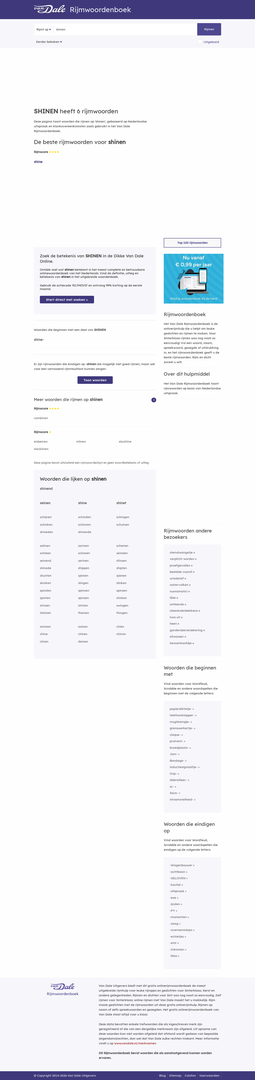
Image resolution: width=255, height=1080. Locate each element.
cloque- (175, 735)
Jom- (173, 754)
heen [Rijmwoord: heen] (173, 623)
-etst (173, 943)
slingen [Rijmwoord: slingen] (83, 583)
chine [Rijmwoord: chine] (44, 634)
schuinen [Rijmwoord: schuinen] (122, 524)
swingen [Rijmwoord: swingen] (122, 605)
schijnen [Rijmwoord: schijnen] (46, 517)
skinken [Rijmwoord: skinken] (45, 583)
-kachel (175, 885)
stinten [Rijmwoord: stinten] (83, 605)
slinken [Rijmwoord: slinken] (121, 583)
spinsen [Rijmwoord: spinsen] (121, 590)
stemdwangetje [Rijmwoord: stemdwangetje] (181, 552)
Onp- (173, 773)
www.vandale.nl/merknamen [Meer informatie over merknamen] (135, 1043)
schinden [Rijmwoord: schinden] (84, 517)
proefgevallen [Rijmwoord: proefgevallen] (180, 565)
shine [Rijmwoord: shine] (38, 162)
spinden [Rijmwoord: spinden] (45, 590)
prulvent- (176, 741)
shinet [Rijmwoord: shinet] (121, 503)
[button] (153, 399)
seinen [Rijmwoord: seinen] (45, 503)
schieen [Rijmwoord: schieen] (45, 553)
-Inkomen (177, 949)
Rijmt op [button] (42, 29)
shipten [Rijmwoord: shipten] (121, 568)
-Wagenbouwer (181, 865)
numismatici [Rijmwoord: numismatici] (178, 591)
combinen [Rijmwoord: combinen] (41, 418)
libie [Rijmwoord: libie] (173, 598)
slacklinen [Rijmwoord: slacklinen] (41, 449)
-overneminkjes (181, 930)
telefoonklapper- (182, 715)
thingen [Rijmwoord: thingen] (122, 613)
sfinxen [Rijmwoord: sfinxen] (121, 561)
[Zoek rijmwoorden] (75, 29)
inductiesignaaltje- (183, 767)
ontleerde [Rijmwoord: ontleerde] (177, 604)
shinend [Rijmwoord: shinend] (46, 488)
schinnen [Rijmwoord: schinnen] (84, 524)
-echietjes (177, 936)
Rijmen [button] (209, 29)
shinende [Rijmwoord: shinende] (84, 532)
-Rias (173, 956)
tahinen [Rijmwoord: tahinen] (45, 613)
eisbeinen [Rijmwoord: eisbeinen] (41, 441)
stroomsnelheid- (181, 799)
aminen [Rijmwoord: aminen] (45, 626)
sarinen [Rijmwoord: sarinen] (83, 546)
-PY (172, 910)
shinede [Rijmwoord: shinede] (45, 568)
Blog (162, 1075)
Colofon (190, 1075)
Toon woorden (95, 380)
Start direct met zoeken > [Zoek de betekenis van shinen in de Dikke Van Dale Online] (67, 300)
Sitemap (175, 1075)
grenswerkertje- (181, 728)
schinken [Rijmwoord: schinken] (46, 524)
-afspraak (177, 891)
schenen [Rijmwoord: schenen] (122, 546)
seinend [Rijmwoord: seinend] (45, 561)
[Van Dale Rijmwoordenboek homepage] (52, 9)
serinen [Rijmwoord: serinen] (83, 561)
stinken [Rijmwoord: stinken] (121, 598)
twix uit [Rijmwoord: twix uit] (175, 617)
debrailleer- (178, 780)
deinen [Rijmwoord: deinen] (83, 641)
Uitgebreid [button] (211, 42)
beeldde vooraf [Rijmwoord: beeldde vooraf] (181, 572)
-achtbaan (177, 872)
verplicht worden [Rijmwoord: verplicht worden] (182, 559)
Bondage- (177, 760)
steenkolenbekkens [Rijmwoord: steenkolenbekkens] (184, 611)
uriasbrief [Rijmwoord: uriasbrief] (177, 578)
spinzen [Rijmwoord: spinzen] (83, 598)
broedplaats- (179, 748)
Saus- (174, 793)
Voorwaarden (209, 1075)
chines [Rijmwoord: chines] (82, 634)
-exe (173, 898)
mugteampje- (180, 722)
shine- (39, 339)
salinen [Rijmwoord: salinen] (45, 546)
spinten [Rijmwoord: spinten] (45, 598)
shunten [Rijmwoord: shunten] (45, 575)
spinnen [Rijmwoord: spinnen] (83, 590)
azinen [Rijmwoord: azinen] (83, 626)
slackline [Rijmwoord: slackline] (125, 441)
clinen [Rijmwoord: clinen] (44, 641)
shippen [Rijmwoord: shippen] (83, 568)
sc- (172, 786)
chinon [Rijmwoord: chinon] (121, 634)
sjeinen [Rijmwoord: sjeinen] (83, 575)
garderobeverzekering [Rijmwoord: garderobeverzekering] (186, 630)
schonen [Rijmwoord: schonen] (84, 553)
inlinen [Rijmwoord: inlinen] (81, 441)
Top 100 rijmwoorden (192, 243)
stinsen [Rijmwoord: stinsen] (45, 605)
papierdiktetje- (181, 709)
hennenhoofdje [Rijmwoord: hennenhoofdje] (181, 643)
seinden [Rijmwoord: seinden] (122, 553)
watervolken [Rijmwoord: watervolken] (179, 585)
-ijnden (175, 904)
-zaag (174, 923)
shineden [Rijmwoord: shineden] (46, 532)
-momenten (178, 917)
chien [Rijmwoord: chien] (120, 626)
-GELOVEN (177, 878)
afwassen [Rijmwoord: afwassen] (177, 636)
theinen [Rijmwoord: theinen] (83, 613)
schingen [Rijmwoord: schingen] (122, 517)
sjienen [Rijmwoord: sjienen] (121, 575)
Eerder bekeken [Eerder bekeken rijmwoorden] (47, 42)
